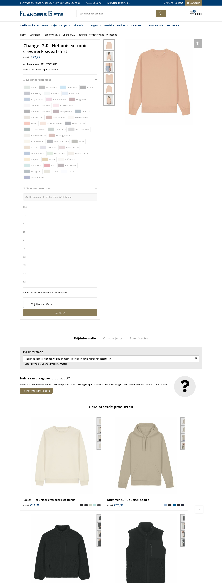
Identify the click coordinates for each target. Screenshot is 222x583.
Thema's (78, 25)
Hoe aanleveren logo (126, 520)
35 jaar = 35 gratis (60, 25)
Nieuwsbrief (193, 2)
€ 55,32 (122, 473)
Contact (179, 2)
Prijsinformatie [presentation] (88, 339)
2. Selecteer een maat (37, 188)
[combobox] (116, 13)
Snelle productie (29, 25)
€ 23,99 (77, 473)
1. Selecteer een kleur (37, 80)
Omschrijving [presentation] (112, 339)
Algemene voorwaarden (172, 501)
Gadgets (94, 25)
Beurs (45, 25)
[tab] (88, 339)
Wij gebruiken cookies (171, 506)
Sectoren (171, 25)
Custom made (155, 25)
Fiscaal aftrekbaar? (125, 510)
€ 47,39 (168, 473)
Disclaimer (165, 515)
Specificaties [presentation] (136, 339)
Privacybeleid (167, 510)
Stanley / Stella (51, 34)
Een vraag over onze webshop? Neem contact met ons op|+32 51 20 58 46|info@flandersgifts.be (75, 2)
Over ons (168, 2)
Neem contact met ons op (36, 392)
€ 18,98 (31, 473)
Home (23, 34)
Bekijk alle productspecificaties (40, 69)
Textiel (108, 25)
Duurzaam (136, 25)
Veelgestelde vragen (80, 510)
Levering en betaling (126, 506)
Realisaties (121, 501)
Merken (121, 25)
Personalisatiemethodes (128, 515)
